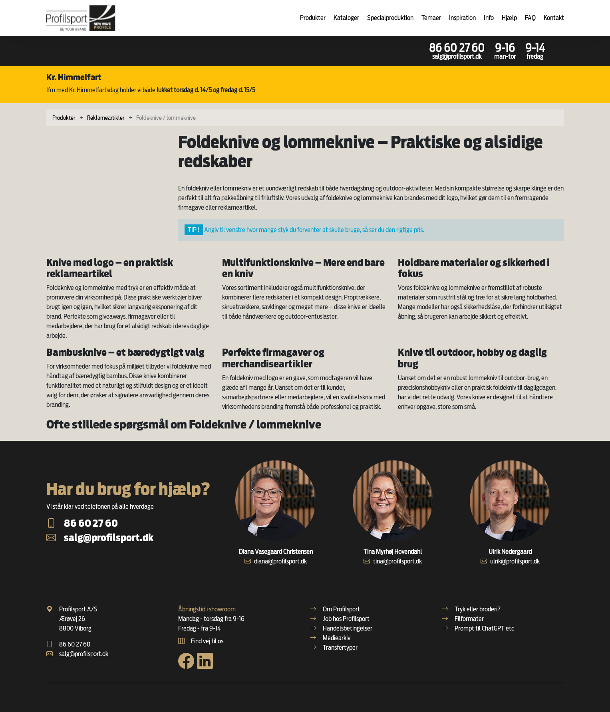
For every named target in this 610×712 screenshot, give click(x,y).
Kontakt (554, 18)
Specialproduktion (390, 18)
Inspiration (462, 18)
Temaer (431, 18)
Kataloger (346, 18)
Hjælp (509, 18)
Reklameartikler (105, 117)
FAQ (530, 18)
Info (489, 18)
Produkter (313, 18)
